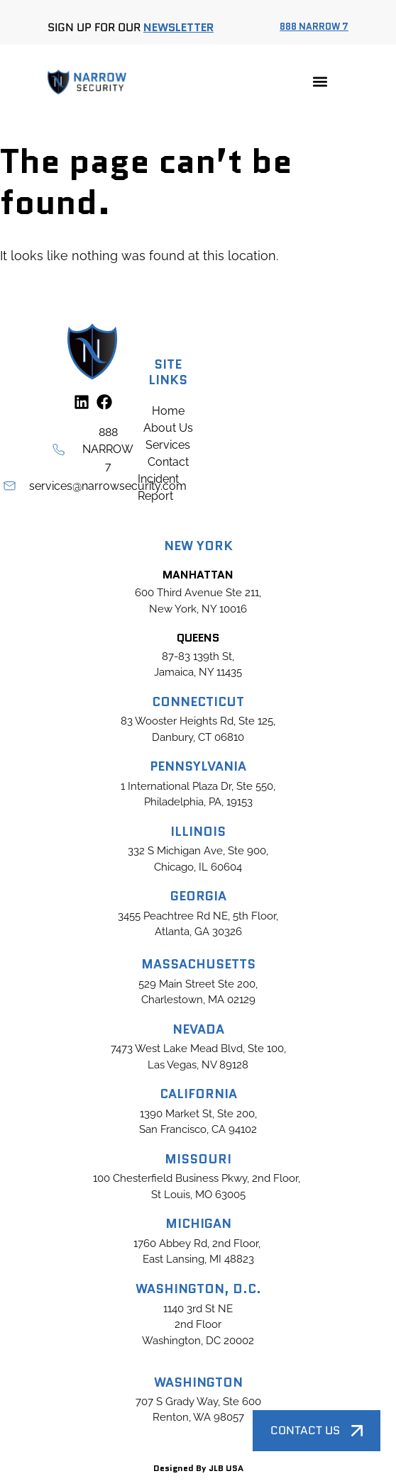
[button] (319, 82)
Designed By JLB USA (198, 1468)
